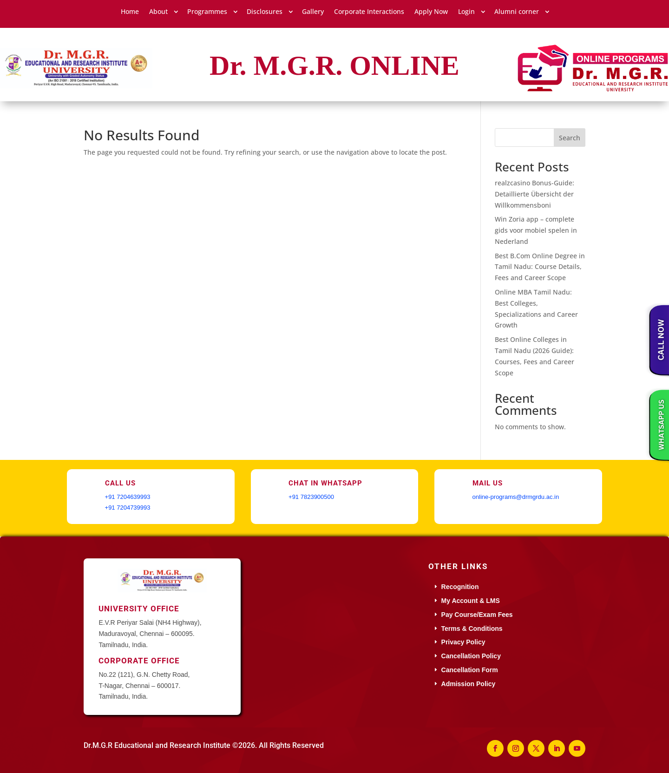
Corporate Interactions (369, 12)
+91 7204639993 (128, 496)
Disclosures (264, 12)
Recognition (460, 586)
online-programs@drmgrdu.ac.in (515, 496)
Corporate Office (139, 660)
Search (569, 137)
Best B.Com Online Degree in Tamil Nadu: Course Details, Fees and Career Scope (540, 266)
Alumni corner (516, 12)
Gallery (313, 12)
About (158, 12)
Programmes (207, 12)
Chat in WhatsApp (325, 483)
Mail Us (487, 483)
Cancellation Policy (471, 656)
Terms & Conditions (472, 628)
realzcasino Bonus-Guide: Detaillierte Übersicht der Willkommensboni (534, 194)
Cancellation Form (469, 670)
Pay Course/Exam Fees (477, 614)
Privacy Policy (463, 642)
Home (130, 12)
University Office (138, 608)
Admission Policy (468, 684)
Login (466, 12)
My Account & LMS (470, 600)
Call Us (120, 483)
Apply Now (431, 12)
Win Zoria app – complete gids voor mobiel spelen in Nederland (536, 230)
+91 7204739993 (128, 507)
